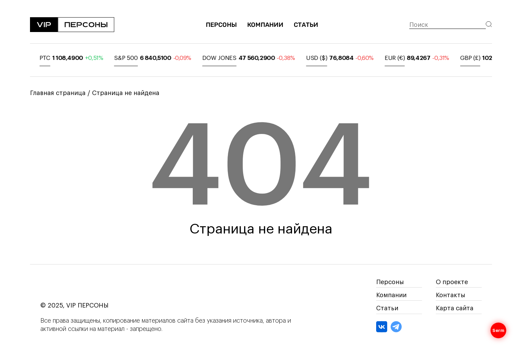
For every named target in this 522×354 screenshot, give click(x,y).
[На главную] (72, 25)
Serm (498, 331)
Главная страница (58, 93)
